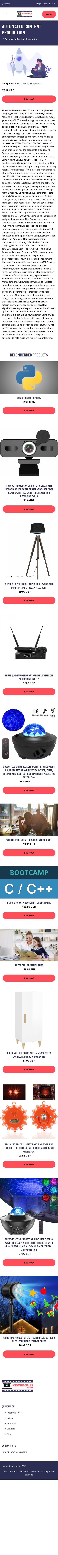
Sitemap (29, 1474)
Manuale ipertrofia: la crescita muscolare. (29, 840)
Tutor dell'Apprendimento (29, 965)
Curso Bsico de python (29, 397)
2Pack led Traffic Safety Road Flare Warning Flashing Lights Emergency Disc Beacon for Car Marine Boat (29, 1148)
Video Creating (22, 83)
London (7, 4)
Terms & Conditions (29, 1471)
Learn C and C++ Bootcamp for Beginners (29, 902)
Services (11, 1428)
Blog (9, 1434)
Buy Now (29, 99)
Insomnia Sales (14, 1412)
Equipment (35, 83)
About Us (11, 1423)
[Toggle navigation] (5, 14)
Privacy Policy (47, 1471)
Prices (49, 14)
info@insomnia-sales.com (45, 4)
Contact (14, 1471)
